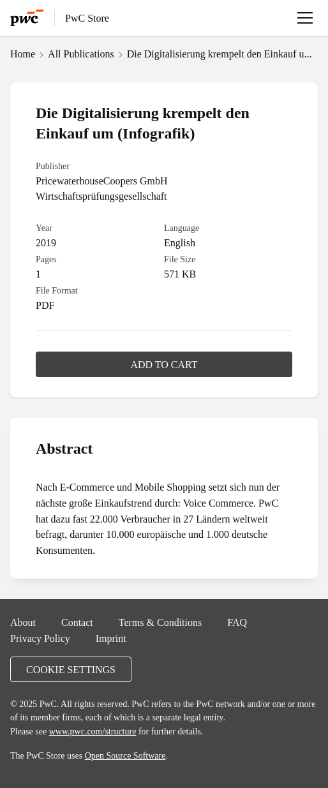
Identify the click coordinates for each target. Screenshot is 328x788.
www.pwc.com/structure (93, 731)
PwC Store (87, 18)
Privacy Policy (40, 638)
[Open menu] (305, 18)
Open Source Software (125, 755)
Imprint (111, 638)
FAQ (237, 622)
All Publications (81, 53)
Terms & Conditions (160, 622)
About (23, 622)
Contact (77, 622)
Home (22, 53)
